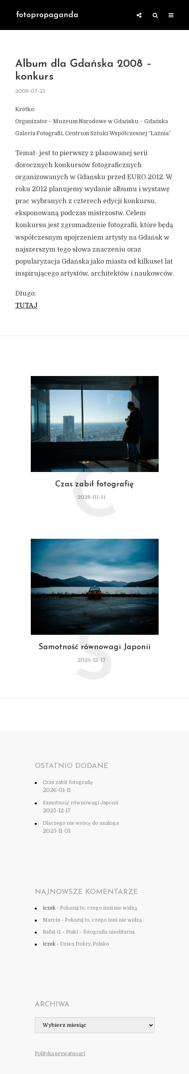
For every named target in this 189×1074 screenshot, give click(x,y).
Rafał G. (52, 932)
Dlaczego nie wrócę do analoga (81, 823)
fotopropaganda (47, 15)
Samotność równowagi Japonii (94, 647)
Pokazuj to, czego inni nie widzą (98, 908)
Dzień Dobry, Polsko (84, 944)
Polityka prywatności (60, 1053)
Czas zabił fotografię (94, 484)
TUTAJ (26, 305)
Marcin (51, 920)
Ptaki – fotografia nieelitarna (100, 932)
